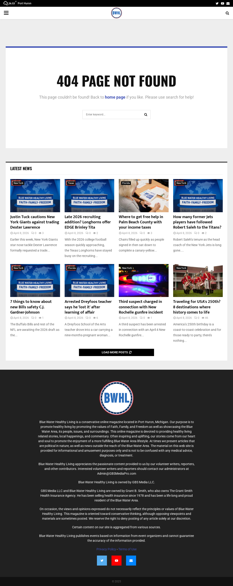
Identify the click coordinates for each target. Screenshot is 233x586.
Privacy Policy (106, 549)
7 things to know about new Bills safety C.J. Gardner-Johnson (31, 307)
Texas (71, 183)
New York (18, 183)
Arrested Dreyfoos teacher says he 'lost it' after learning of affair (88, 307)
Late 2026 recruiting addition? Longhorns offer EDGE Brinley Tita (88, 222)
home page (115, 97)
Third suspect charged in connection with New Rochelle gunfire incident (141, 307)
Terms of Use (127, 549)
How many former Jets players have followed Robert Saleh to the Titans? (197, 222)
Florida (126, 183)
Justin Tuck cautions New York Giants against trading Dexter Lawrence (34, 222)
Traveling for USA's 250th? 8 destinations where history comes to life (196, 307)
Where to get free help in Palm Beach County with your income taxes (141, 222)
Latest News (21, 168)
